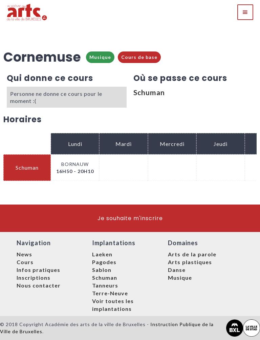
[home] (27, 12)
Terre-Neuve (110, 293)
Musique (100, 57)
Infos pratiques (38, 270)
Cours (25, 262)
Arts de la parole (192, 254)
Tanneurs (105, 285)
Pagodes (104, 262)
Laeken (102, 254)
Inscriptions (33, 277)
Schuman (149, 92)
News (24, 254)
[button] (245, 12)
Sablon (101, 270)
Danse (177, 270)
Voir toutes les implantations (113, 305)
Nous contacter (39, 285)
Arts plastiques (190, 262)
